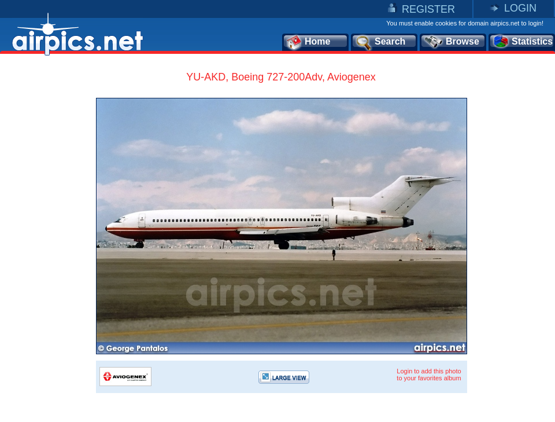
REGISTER (428, 9)
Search (379, 42)
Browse (451, 42)
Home (308, 42)
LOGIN (520, 8)
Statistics (522, 42)
